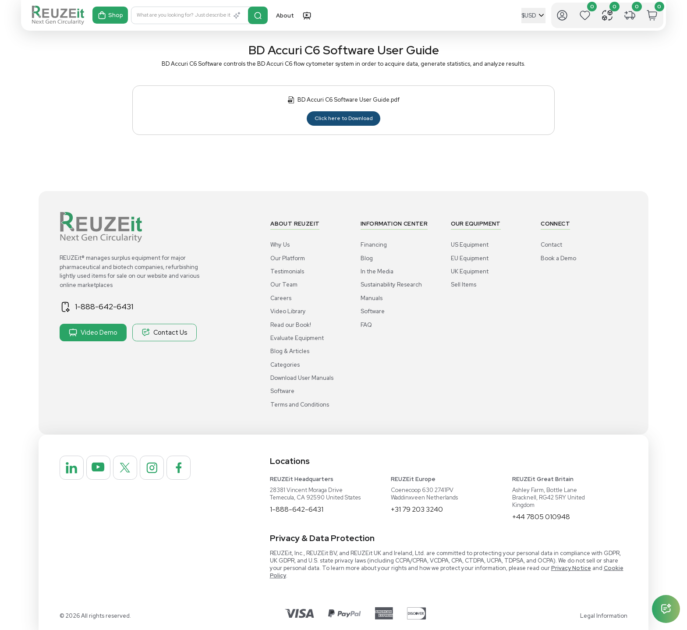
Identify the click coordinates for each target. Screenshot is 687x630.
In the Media (377, 271)
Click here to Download (344, 118)
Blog (367, 258)
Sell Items (463, 284)
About (285, 15)
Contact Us (165, 332)
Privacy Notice (571, 568)
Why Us (280, 244)
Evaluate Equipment (297, 338)
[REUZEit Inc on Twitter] (128, 468)
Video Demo (93, 332)
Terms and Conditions (299, 404)
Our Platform (287, 258)
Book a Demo (558, 258)
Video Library (288, 311)
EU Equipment (470, 258)
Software (282, 391)
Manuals (371, 298)
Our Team (283, 284)
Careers (280, 298)
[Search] (258, 15)
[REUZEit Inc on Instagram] (156, 468)
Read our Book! (290, 325)
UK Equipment (470, 271)
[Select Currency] (533, 15)
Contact (551, 244)
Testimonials (287, 271)
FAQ (366, 325)
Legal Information (603, 615)
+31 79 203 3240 (417, 509)
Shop (110, 15)
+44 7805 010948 (541, 516)
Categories (285, 364)
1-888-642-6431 (105, 306)
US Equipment (470, 244)
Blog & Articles (289, 351)
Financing (374, 244)
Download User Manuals (301, 378)
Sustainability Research (391, 284)
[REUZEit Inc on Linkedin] (72, 468)
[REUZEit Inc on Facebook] (184, 468)
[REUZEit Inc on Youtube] (100, 468)
